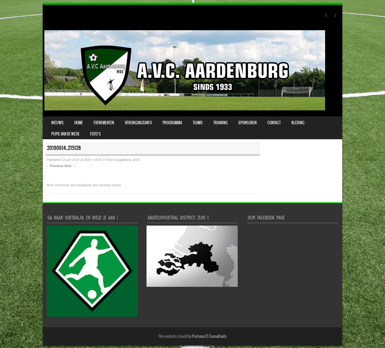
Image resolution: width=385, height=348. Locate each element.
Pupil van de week (65, 134)
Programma (172, 123)
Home (78, 123)
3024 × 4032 (93, 160)
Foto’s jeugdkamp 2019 (123, 160)
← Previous (54, 166)
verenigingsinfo (138, 123)
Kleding (297, 123)
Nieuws (57, 123)
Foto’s (95, 134)
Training (220, 123)
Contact (274, 123)
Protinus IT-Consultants (209, 336)
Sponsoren (247, 123)
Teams (198, 123)
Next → (70, 166)
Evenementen (104, 123)
